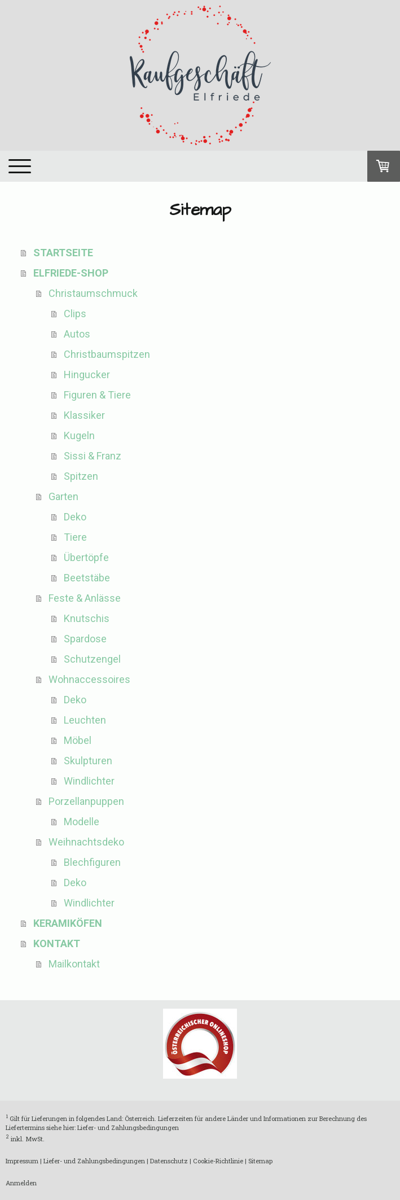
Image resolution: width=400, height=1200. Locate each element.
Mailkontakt (74, 964)
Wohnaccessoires (89, 679)
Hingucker (87, 374)
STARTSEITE (63, 253)
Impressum (22, 1161)
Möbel (77, 740)
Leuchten (85, 720)
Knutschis (86, 618)
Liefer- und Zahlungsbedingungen (128, 1127)
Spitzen (81, 476)
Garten (63, 496)
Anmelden (21, 1183)
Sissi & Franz (92, 456)
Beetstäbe (87, 578)
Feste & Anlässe (85, 598)
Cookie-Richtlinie (218, 1161)
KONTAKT (56, 943)
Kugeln (79, 435)
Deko (75, 517)
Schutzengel (92, 659)
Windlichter (89, 781)
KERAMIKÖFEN (67, 923)
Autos (77, 334)
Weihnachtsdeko (86, 842)
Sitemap (260, 1161)
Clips (75, 313)
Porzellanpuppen (86, 801)
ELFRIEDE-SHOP (70, 273)
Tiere (75, 537)
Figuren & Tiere (97, 395)
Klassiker (84, 415)
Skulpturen (88, 761)
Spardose (85, 639)
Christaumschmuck (93, 293)
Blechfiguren (92, 862)
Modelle (81, 821)
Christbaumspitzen (107, 354)
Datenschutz (169, 1161)
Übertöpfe (86, 557)
